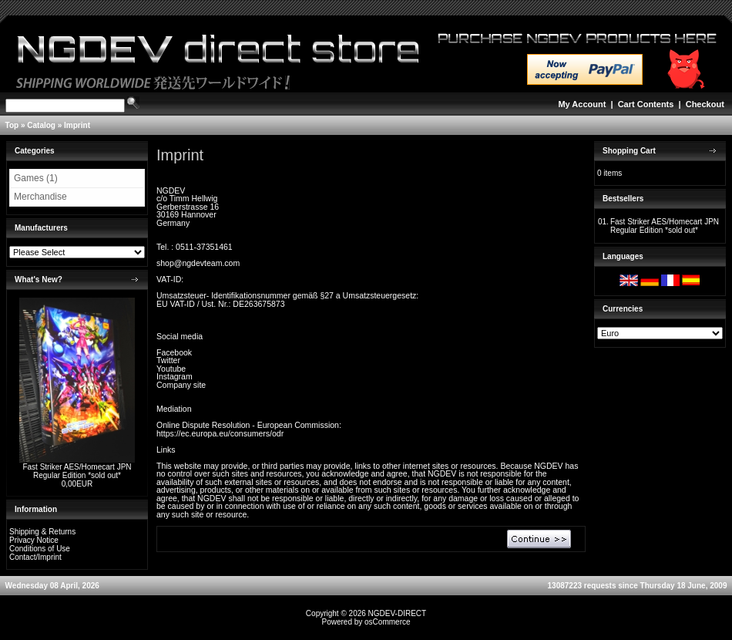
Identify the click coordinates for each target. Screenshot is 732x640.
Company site (181, 384)
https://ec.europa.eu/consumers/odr (220, 433)
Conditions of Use (39, 548)
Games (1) (36, 178)
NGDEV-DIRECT (397, 613)
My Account (582, 104)
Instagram (174, 376)
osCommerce (387, 622)
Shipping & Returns (42, 531)
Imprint (77, 125)
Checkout (705, 104)
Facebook (174, 352)
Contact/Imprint (35, 557)
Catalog (41, 125)
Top (12, 125)
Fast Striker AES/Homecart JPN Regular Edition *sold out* (76, 471)
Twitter (168, 360)
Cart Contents (646, 104)
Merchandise (40, 196)
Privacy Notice (34, 540)
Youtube (171, 368)
